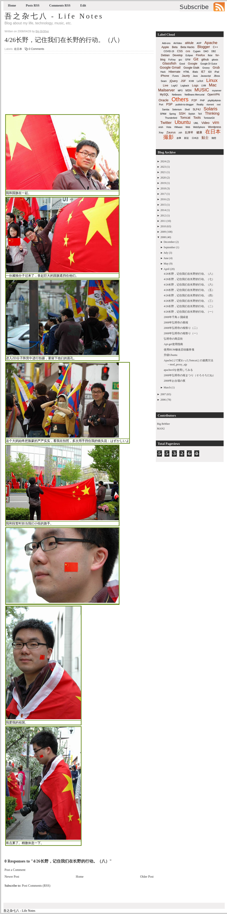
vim (216, 122)
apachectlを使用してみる (178, 369)
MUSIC (201, 89)
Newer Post (12, 876)
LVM (203, 85)
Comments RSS (59, 5)
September (169, 247)
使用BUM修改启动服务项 (179, 349)
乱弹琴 (189, 132)
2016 (163, 199)
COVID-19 (169, 51)
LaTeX (200, 81)
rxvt (218, 104)
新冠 (186, 138)
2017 (163, 193)
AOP (199, 43)
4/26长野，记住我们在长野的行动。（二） (189, 306)
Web (187, 127)
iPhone (165, 75)
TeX (200, 114)
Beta (175, 47)
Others (179, 99)
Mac (213, 85)
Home (12, 5)
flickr (210, 55)
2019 (163, 183)
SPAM (163, 114)
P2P (194, 100)
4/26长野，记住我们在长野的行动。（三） (189, 300)
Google (192, 63)
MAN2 (161, 428)
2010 (163, 226)
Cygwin (197, 51)
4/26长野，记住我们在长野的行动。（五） (189, 290)
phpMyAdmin (214, 100)
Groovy (206, 68)
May (166, 263)
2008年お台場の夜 (174, 380)
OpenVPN (213, 94)
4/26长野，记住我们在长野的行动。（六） (189, 284)
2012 (163, 215)
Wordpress (214, 127)
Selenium (177, 109)
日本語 (195, 138)
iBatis (195, 72)
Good (182, 64)
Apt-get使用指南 (173, 344)
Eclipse (189, 55)
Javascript (206, 76)
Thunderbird (171, 118)
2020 (163, 177)
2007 (163, 394)
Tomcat (185, 117)
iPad (217, 72)
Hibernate (174, 71)
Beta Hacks (187, 47)
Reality (200, 104)
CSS (180, 51)
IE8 (209, 72)
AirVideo (177, 43)
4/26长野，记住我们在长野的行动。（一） (189, 311)
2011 (163, 221)
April (166, 269)
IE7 (203, 71)
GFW (187, 59)
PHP (202, 100)
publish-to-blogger (185, 104)
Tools (197, 117)
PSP (169, 104)
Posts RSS (32, 5)
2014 (163, 210)
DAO (206, 51)
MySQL (164, 94)
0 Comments (36, 49)
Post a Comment (15, 870)
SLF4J (197, 109)
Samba (165, 109)
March (167, 387)
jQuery (174, 81)
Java (195, 76)
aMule (189, 43)
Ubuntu (183, 122)
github (205, 59)
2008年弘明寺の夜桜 (176, 322)
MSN (188, 90)
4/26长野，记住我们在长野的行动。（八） (64, 39)
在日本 (18, 49)
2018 (163, 188)
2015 (163, 204)
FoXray (172, 59)
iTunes (175, 76)
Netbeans (177, 94)
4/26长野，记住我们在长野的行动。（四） (189, 295)
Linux (212, 80)
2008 (163, 237)
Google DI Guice (208, 64)
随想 (214, 138)
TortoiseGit (209, 118)
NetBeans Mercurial (194, 94)
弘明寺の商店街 (173, 338)
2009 (163, 231)
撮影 (168, 137)
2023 (163, 166)
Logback (184, 85)
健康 (199, 132)
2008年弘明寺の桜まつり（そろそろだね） (189, 375)
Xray (161, 132)
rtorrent (210, 104)
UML (196, 123)
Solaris (210, 108)
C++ (215, 47)
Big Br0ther (163, 423)
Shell (187, 109)
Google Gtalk (191, 67)
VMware (178, 127)
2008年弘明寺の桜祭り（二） (181, 327)
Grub (216, 67)
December (169, 242)
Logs (195, 85)
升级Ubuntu (170, 355)
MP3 (180, 90)
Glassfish (169, 63)
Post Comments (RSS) (36, 885)
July (166, 252)
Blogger (203, 47)
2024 (163, 161)
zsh (180, 132)
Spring (172, 114)
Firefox (200, 55)
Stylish (191, 114)
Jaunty (186, 75)
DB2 (213, 51)
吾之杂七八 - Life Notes (54, 16)
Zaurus (171, 132)
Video (205, 123)
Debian (165, 55)
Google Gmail (170, 67)
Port (161, 104)
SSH (182, 113)
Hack (163, 72)
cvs (188, 51)
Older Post (147, 876)
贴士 (205, 137)
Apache (211, 43)
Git (195, 59)
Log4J (174, 85)
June (166, 258)
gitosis (215, 59)
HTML (186, 72)
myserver (216, 90)
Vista (168, 127)
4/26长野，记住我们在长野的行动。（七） (189, 279)
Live (165, 85)
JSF (183, 81)
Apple (165, 47)
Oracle (163, 100)
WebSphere (199, 127)
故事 (179, 138)
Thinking (212, 113)
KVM (191, 81)
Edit (83, 5)
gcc (180, 59)
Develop (178, 55)
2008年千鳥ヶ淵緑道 (176, 317)
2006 (163, 399)
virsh (160, 127)
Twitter (166, 123)
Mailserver (166, 90)
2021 (163, 172)
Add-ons (166, 43)
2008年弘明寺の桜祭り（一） (181, 333)
